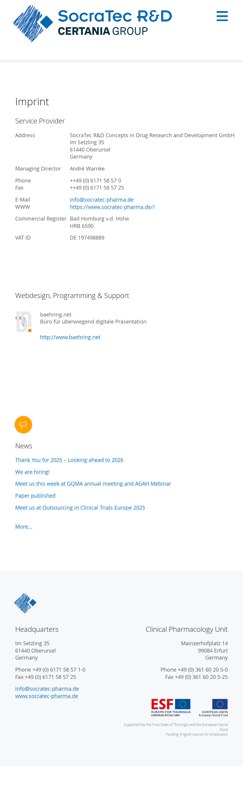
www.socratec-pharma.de (46, 696)
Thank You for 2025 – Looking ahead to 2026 (69, 460)
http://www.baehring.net (70, 337)
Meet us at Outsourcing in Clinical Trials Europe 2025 (80, 507)
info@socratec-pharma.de (102, 199)
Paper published (35, 495)
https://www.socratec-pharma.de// (112, 207)
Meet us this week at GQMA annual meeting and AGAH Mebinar (93, 483)
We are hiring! (32, 472)
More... (23, 526)
